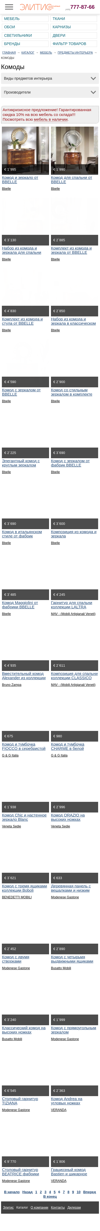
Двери (59, 35)
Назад (27, 1192)
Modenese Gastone (65, 897)
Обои (9, 27)
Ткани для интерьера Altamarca (26, 1220)
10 (78, 1192)
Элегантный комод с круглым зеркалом (20, 462)
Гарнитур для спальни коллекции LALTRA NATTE (71, 606)
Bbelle (6, 189)
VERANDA (58, 1110)
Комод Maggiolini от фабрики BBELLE (20, 604)
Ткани (59, 19)
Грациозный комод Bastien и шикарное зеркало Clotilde (69, 1173)
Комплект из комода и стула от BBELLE (22, 321)
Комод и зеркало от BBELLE (20, 179)
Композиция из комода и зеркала (74, 533)
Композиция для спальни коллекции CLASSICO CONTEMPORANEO (74, 677)
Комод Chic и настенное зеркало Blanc (24, 817)
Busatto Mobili (61, 968)
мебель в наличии (50, 119)
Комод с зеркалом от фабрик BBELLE (70, 462)
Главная (9, 52)
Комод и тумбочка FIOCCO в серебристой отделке (23, 748)
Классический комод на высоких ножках (23, 1029)
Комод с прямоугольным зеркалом (73, 1029)
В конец (50, 1196)
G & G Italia (10, 755)
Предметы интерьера (75, 52)
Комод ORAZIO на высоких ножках (68, 817)
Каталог (27, 52)
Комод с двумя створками (15, 959)
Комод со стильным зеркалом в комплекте (71, 392)
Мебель (11, 19)
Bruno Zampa (11, 685)
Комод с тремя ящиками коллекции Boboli (24, 888)
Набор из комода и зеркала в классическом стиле (73, 323)
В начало (12, 1192)
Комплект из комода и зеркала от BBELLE (71, 250)
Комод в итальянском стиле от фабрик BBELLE (22, 535)
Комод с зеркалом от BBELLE (21, 392)
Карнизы (62, 27)
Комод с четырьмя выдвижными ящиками (72, 959)
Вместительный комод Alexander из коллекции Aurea (24, 677)
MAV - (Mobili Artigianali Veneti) (73, 614)
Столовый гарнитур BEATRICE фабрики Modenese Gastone (20, 1173)
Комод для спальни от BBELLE (71, 179)
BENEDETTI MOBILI (16, 897)
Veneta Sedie (11, 826)
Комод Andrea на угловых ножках (66, 1100)
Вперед (89, 1192)
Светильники (18, 35)
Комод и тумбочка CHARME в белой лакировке (67, 748)
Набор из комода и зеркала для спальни (21, 250)
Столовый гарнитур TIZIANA (20, 1100)
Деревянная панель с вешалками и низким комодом (71, 890)
